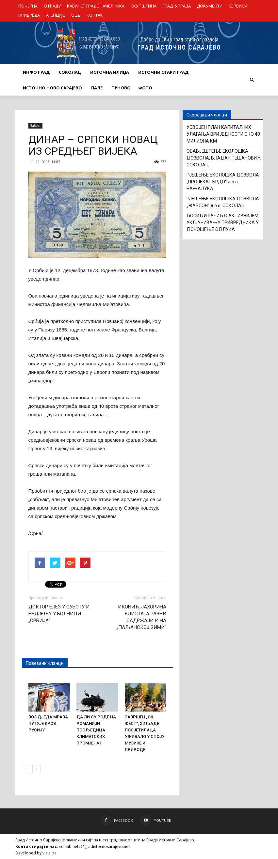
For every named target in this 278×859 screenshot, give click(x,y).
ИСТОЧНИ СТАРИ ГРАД (163, 72)
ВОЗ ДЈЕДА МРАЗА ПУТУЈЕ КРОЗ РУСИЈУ (48, 723)
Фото (145, 88)
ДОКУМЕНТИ (209, 6)
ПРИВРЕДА (29, 15)
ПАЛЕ (97, 88)
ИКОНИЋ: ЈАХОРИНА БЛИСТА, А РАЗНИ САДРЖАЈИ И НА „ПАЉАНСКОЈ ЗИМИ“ (141, 617)
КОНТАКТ (96, 15)
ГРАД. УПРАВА (177, 6)
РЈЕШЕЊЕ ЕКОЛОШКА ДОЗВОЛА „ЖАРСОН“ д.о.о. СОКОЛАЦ (223, 202)
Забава (35, 125)
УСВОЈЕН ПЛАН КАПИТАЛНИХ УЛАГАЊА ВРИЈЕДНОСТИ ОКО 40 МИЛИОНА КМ (223, 134)
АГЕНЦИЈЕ (55, 15)
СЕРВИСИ (238, 6)
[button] (252, 80)
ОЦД (75, 15)
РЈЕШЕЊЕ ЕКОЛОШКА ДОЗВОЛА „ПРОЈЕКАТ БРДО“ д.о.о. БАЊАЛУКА (223, 181)
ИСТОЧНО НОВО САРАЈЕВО (52, 88)
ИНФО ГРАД (36, 72)
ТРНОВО (121, 88)
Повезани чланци (45, 663)
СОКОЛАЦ (70, 72)
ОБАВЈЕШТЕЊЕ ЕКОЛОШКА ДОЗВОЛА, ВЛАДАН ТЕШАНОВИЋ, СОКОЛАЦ (224, 157)
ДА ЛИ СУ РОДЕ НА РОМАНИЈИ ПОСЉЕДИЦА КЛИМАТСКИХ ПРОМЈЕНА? (96, 729)
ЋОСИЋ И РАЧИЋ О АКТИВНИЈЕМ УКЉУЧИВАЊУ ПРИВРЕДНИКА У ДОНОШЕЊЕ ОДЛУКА (223, 222)
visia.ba (49, 853)
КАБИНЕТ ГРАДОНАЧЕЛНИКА (95, 6)
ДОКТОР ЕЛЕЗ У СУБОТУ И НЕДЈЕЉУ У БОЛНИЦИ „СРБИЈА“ (59, 613)
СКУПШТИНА (143, 6)
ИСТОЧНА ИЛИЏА (109, 72)
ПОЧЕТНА (28, 6)
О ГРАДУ (52, 6)
